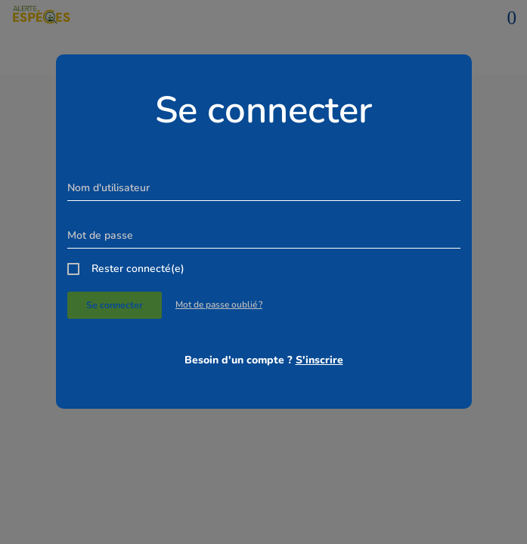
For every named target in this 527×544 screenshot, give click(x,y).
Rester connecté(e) (137, 268)
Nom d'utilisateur (108, 188)
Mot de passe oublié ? (218, 304)
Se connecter (114, 304)
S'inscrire (319, 360)
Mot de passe (100, 235)
